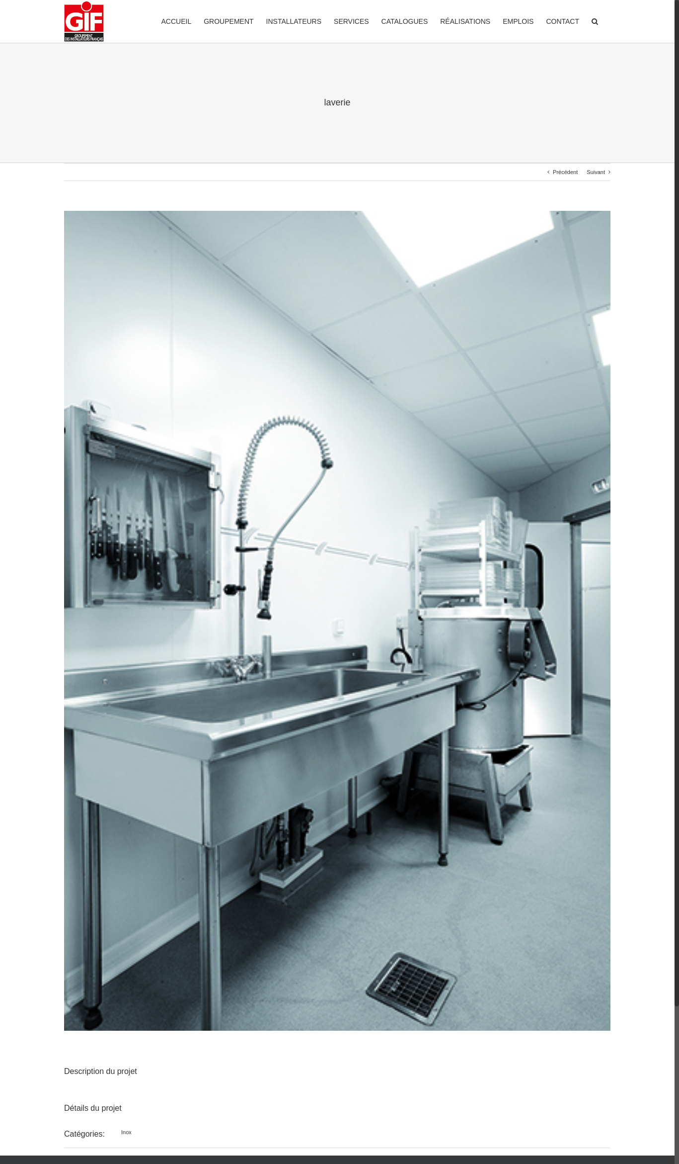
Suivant (596, 172)
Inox (126, 1132)
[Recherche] (595, 20)
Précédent (565, 172)
